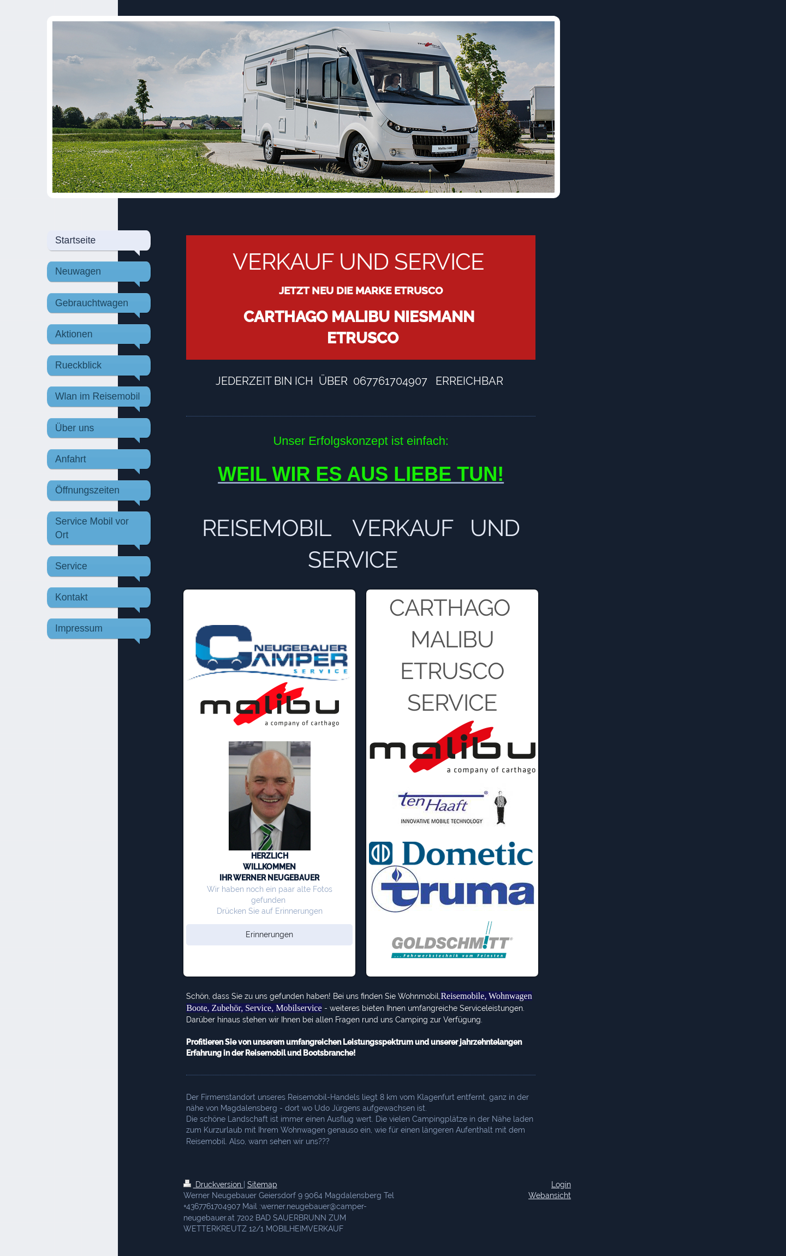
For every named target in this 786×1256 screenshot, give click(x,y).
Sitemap (262, 1184)
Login (561, 1184)
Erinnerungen (269, 934)
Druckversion (213, 1184)
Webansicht (549, 1195)
